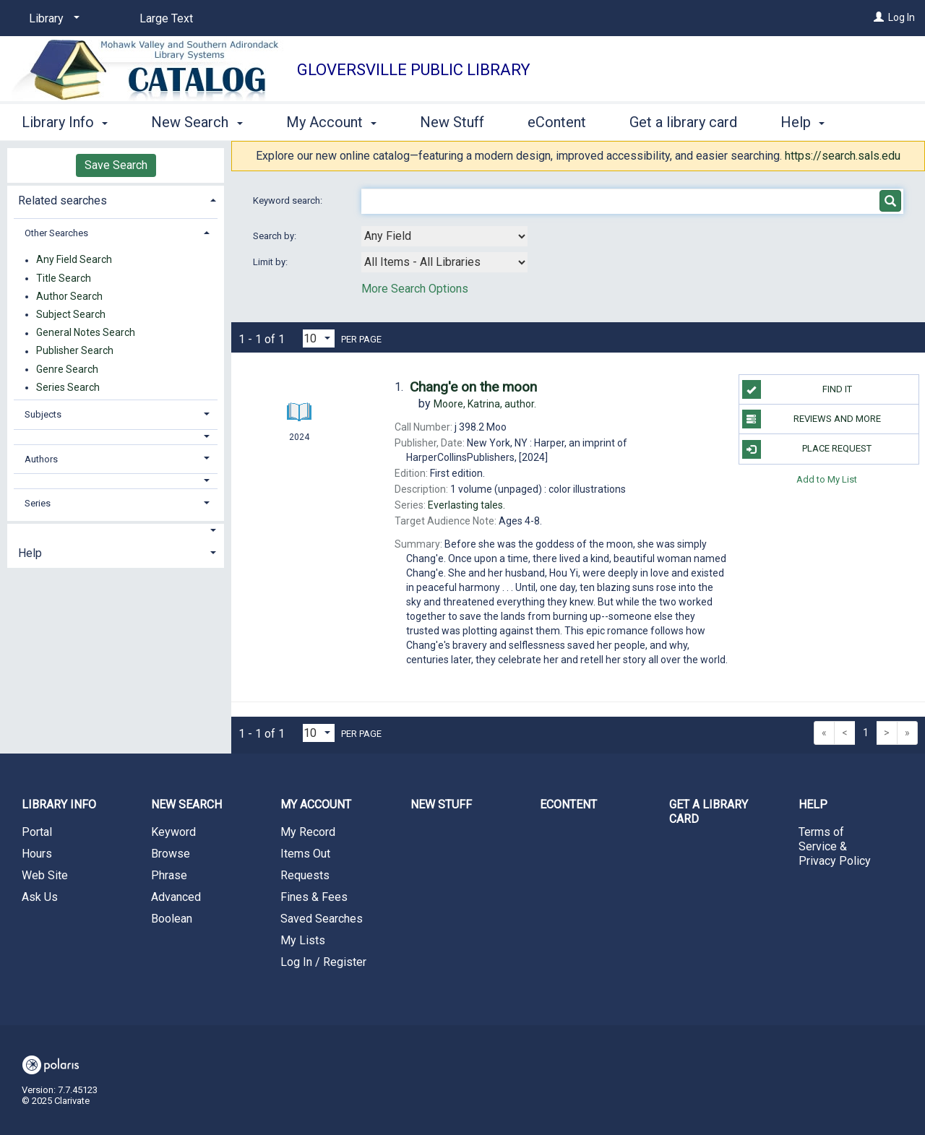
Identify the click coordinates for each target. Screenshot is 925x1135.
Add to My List (826, 479)
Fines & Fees (314, 897)
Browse (170, 853)
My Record (307, 832)
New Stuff (452, 120)
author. (485, 404)
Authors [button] (41, 459)
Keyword (173, 832)
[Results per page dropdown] (319, 338)
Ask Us (40, 897)
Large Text (166, 18)
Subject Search (71, 314)
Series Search (68, 387)
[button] (116, 436)
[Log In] (879, 17)
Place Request (807, 449)
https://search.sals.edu (842, 156)
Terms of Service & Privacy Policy (835, 846)
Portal (37, 832)
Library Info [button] (65, 120)
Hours (37, 853)
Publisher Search (74, 351)
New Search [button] (196, 120)
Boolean (171, 918)
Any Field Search (74, 260)
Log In (901, 17)
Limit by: (271, 261)
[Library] (52, 18)
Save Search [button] (116, 165)
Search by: (275, 235)
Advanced (176, 897)
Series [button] (38, 503)
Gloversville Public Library (413, 70)
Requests (305, 875)
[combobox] (444, 236)
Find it (797, 389)
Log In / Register (323, 962)
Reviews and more (811, 419)
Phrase (169, 875)
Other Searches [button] (56, 233)
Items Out (305, 853)
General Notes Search (85, 333)
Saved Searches (321, 918)
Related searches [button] (62, 200)
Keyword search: (288, 200)
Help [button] (30, 553)
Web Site (45, 875)
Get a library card (683, 120)
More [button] (809, 122)
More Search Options (414, 288)
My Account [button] (331, 120)
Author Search (69, 296)
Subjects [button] (43, 414)
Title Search (63, 278)
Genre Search (67, 369)
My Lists (302, 940)
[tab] (115, 199)
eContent (557, 120)
